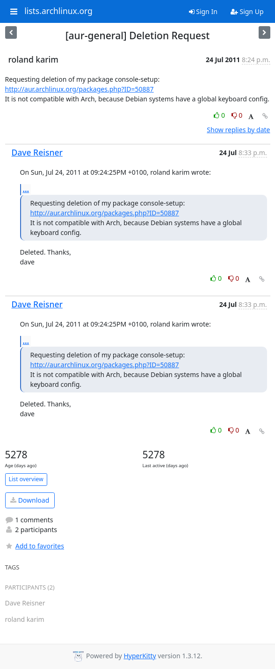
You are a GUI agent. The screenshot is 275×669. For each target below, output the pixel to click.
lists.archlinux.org (58, 11)
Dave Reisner (37, 152)
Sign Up (247, 11)
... (26, 189)
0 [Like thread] (220, 115)
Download (29, 500)
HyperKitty (139, 655)
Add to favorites (34, 545)
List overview (26, 479)
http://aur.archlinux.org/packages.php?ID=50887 (79, 89)
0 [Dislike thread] (237, 115)
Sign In (203, 11)
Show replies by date (238, 129)
